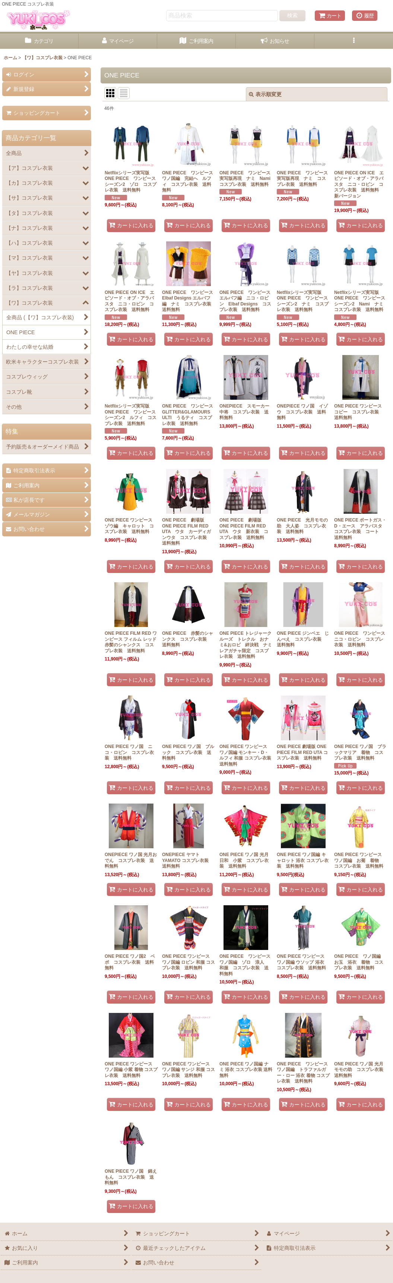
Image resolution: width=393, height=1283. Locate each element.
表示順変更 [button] (265, 94)
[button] (353, 41)
